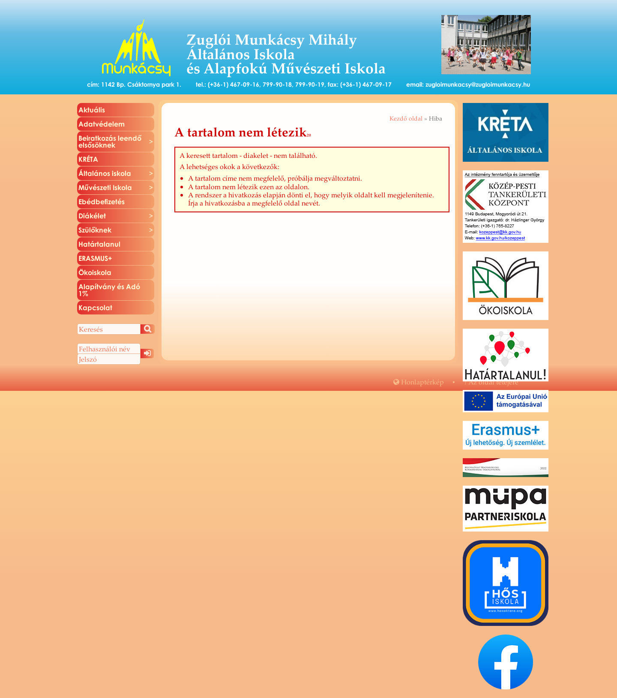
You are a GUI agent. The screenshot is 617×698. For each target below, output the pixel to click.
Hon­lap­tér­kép (418, 382)
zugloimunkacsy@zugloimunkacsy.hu (477, 84)
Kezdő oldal (405, 118)
